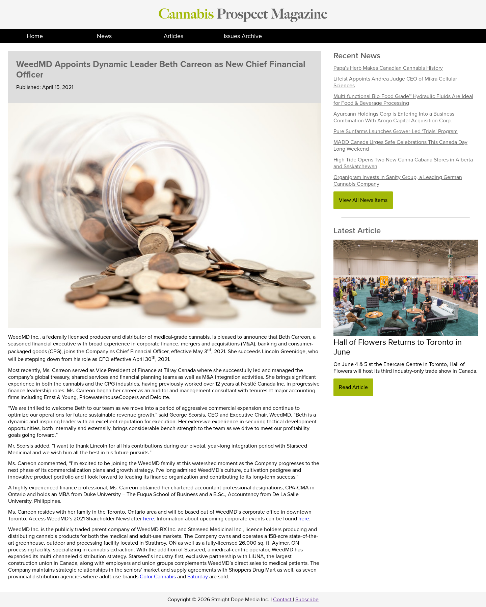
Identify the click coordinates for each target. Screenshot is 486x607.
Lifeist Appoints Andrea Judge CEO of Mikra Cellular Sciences (395, 82)
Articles (173, 36)
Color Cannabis (158, 576)
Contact (283, 599)
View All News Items (363, 200)
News (104, 36)
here (148, 518)
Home (35, 36)
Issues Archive (243, 36)
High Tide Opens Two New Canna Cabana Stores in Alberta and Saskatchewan (403, 163)
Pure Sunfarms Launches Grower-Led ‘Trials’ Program (395, 131)
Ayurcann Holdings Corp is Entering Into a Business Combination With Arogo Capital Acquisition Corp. (393, 117)
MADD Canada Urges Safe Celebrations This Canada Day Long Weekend (400, 145)
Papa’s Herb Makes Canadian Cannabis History (388, 68)
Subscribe (307, 599)
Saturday (197, 576)
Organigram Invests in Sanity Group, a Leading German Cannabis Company (397, 180)
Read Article (353, 387)
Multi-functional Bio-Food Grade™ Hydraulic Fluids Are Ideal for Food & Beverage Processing (403, 100)
